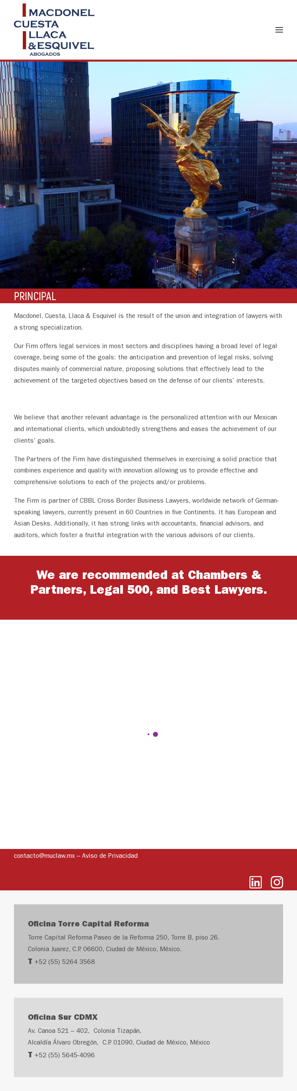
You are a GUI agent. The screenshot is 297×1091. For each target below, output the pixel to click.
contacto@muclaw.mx (44, 856)
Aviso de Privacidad (110, 856)
